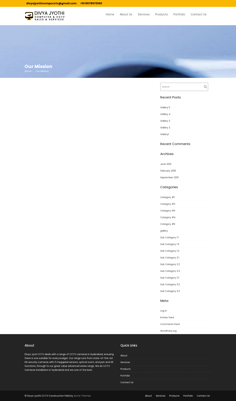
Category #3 (167, 210)
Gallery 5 (165, 107)
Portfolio (179, 14)
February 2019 (168, 170)
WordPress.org (168, 330)
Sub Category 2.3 (170, 271)
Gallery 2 (165, 127)
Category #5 (167, 224)
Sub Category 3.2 (170, 284)
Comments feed (170, 324)
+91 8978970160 (91, 3)
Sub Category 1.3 (169, 251)
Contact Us (198, 14)
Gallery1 (164, 134)
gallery (164, 230)
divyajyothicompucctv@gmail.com (51, 3)
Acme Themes (82, 395)
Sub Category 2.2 (170, 264)
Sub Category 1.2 (169, 244)
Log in (163, 310)
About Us (126, 14)
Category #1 (167, 197)
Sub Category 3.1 (169, 277)
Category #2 (167, 204)
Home (110, 14)
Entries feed (167, 317)
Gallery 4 (165, 114)
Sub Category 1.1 (169, 237)
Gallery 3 (165, 120)
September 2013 (169, 177)
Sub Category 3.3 (170, 291)
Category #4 (168, 217)
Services (144, 14)
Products (161, 14)
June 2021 (165, 164)
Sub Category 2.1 (169, 257)
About (125, 355)
